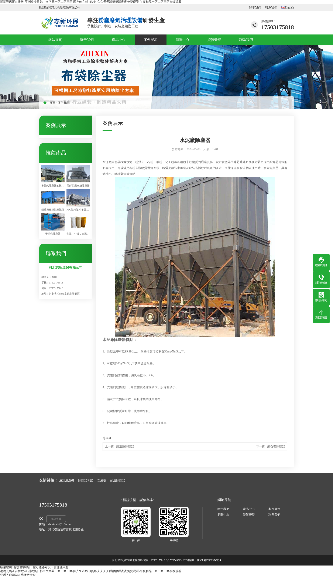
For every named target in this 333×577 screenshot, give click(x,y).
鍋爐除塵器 (117, 480)
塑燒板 (101, 480)
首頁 (52, 102)
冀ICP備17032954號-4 (209, 560)
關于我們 (255, 7)
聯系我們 (271, 7)
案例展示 (63, 102)
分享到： (108, 438)
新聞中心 (223, 514)
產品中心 (249, 509)
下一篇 (270, 446)
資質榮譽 (249, 514)
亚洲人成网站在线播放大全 (18, 575)
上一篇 (119, 446)
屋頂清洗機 (66, 480)
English (287, 7)
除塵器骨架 (85, 480)
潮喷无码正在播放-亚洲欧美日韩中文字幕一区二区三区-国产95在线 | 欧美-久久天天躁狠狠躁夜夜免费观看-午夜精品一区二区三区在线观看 (90, 1)
